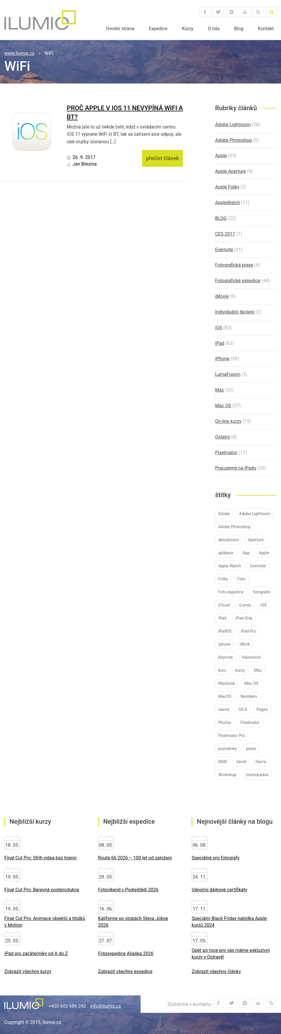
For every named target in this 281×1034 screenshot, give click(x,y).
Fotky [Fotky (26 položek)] (223, 579)
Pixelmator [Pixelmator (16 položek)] (250, 722)
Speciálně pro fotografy (215, 858)
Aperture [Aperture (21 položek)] (256, 539)
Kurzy (188, 28)
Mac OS (223, 405)
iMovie (222, 296)
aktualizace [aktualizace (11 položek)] (228, 539)
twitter (218, 12)
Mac (219, 390)
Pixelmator (226, 452)
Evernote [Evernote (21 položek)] (258, 566)
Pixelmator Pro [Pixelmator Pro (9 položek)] (231, 735)
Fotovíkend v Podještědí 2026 (128, 889)
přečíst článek (162, 158)
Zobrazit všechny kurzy (27, 971)
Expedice (158, 28)
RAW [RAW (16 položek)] (222, 761)
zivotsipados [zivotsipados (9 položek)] (257, 774)
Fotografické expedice (237, 280)
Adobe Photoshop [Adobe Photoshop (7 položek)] (234, 526)
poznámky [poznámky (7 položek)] (227, 748)
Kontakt (266, 28)
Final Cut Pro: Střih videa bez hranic (40, 858)
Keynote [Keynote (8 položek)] (225, 657)
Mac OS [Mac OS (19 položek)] (251, 683)
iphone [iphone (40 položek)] (224, 644)
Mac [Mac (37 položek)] (258, 670)
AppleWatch (227, 202)
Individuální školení (234, 312)
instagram (231, 12)
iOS (218, 327)
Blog (238, 28)
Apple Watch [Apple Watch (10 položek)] (229, 566)
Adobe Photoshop (233, 140)
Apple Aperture (230, 171)
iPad (219, 343)
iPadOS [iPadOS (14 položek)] (225, 631)
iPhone (222, 358)
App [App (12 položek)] (246, 552)
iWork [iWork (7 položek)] (245, 644)
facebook (205, 12)
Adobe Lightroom (233, 124)
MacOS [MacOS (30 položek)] (224, 696)
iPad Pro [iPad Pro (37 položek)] (248, 631)
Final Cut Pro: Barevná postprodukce (41, 889)
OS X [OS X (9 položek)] (242, 709)
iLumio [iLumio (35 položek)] (245, 605)
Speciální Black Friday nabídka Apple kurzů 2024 (229, 922)
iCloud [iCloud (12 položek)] (224, 605)
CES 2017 (225, 234)
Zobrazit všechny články (216, 971)
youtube (245, 12)
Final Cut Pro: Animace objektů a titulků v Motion (44, 922)
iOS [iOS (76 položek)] (263, 605)
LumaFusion (227, 374)
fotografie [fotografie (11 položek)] (261, 592)
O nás (214, 28)
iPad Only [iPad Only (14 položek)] (244, 618)
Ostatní (222, 437)
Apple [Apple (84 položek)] (264, 552)
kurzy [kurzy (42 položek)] (240, 670)
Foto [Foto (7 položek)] (241, 579)
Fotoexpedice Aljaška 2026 (126, 953)
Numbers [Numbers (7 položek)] (248, 696)
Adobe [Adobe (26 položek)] (224, 513)
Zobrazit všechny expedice (125, 971)
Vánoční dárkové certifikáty (219, 889)
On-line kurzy (228, 421)
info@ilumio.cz (105, 1006)
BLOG (221, 218)
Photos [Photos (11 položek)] (224, 722)
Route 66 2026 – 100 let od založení (135, 858)
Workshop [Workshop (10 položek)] (227, 774)
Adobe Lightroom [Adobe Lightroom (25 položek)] (255, 513)
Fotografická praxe (234, 265)
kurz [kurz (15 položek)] (222, 670)
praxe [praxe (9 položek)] (251, 748)
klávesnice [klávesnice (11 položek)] (251, 657)
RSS (258, 12)
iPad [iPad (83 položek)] (222, 618)
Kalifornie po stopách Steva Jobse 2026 (133, 922)
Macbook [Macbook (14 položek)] (226, 683)
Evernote (224, 249)
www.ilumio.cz (19, 53)
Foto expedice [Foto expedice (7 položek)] (230, 592)
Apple (221, 155)
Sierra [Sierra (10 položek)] (261, 761)
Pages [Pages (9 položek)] (262, 709)
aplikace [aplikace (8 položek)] (225, 552)
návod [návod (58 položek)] (223, 709)
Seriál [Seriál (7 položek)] (241, 761)
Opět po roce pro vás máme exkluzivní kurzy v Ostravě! (231, 954)
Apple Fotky (227, 187)
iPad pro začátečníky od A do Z (36, 953)
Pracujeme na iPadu (235, 468)
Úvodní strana (120, 28)
